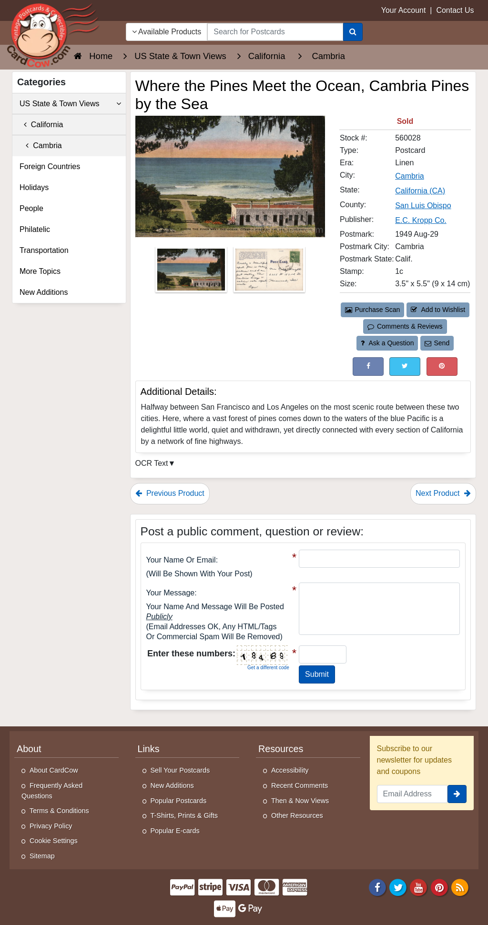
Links (149, 749)
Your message (170, 593)
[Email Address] (412, 794)
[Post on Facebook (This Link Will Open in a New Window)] (368, 366)
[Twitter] (398, 886)
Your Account (403, 10)
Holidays (34, 187)
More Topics (40, 271)
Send (437, 343)
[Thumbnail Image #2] (269, 273)
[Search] (353, 32)
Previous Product (169, 493)
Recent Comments (299, 785)
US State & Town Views (70, 104)
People (31, 208)
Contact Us (455, 10)
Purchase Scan (372, 309)
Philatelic (35, 229)
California (41, 125)
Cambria (41, 145)
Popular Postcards (179, 800)
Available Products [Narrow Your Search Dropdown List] (167, 32)
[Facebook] (377, 886)
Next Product (443, 493)
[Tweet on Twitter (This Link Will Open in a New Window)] (404, 366)
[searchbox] (275, 32)
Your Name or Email (181, 560)
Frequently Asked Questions (51, 791)
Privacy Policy (51, 826)
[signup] (457, 794)
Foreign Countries (50, 166)
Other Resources (297, 815)
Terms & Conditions (59, 810)
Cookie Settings (54, 841)
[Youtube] (419, 886)
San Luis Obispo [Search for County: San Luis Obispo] (423, 205)
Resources (280, 749)
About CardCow (54, 770)
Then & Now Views (300, 800)
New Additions (44, 292)
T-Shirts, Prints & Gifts (184, 815)
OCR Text (151, 463)
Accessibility (289, 770)
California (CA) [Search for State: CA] (420, 191)
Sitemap (42, 856)
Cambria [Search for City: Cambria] (409, 176)
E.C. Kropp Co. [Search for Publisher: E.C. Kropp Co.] (421, 220)
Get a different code (268, 667)
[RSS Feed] (460, 886)
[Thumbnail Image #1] (192, 273)
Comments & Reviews (404, 326)
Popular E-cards (175, 831)
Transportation (44, 250)
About (29, 749)
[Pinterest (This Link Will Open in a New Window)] (442, 366)
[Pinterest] (439, 886)
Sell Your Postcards (180, 770)
